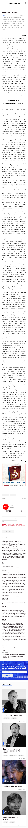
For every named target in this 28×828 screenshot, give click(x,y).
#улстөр (5, 755)
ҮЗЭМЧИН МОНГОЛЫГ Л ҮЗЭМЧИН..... (11, 818)
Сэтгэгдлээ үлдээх (8, 531)
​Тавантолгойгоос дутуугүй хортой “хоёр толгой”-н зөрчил (13, 751)
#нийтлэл (14, 718)
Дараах (24, 10)
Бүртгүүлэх (7, 675)
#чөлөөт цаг (6, 718)
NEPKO (4, 15)
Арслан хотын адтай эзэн (12, 715)
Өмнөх (4, 10)
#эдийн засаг (13, 755)
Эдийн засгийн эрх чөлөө (12, 786)
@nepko (12, 507)
